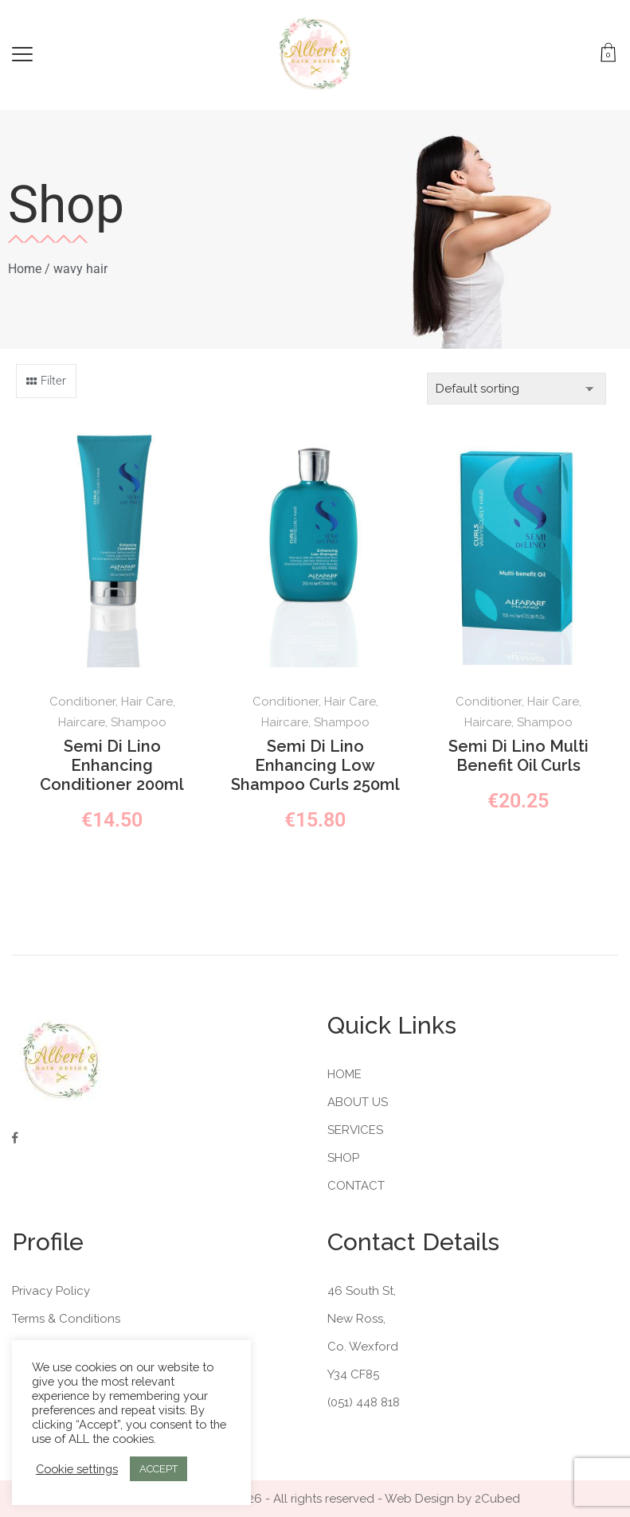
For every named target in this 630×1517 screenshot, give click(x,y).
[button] (46, 381)
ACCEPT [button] (158, 1469)
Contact (356, 1186)
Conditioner (82, 701)
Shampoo (138, 722)
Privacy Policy (51, 1291)
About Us (357, 1102)
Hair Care (147, 701)
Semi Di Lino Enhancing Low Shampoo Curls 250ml (315, 765)
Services (355, 1130)
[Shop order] (516, 389)
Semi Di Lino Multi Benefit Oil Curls (518, 756)
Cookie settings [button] (77, 1469)
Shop (343, 1158)
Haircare (81, 722)
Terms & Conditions (66, 1319)
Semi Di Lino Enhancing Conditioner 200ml (112, 765)
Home (24, 268)
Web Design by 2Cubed (452, 1499)
